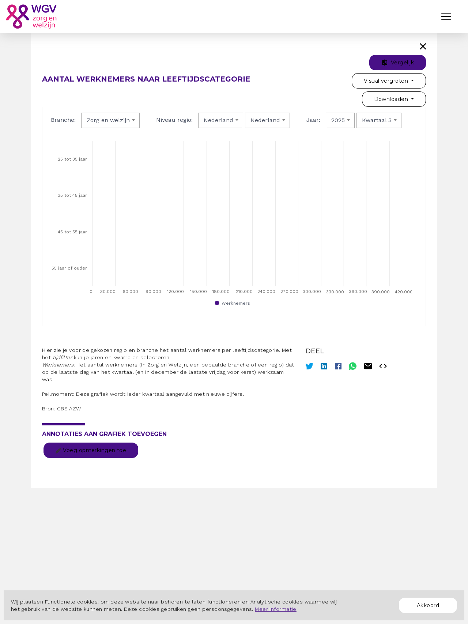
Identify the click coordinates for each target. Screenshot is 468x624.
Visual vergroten (387, 81)
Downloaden (392, 99)
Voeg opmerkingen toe (91, 450)
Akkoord (428, 605)
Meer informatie (276, 609)
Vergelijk (397, 62)
